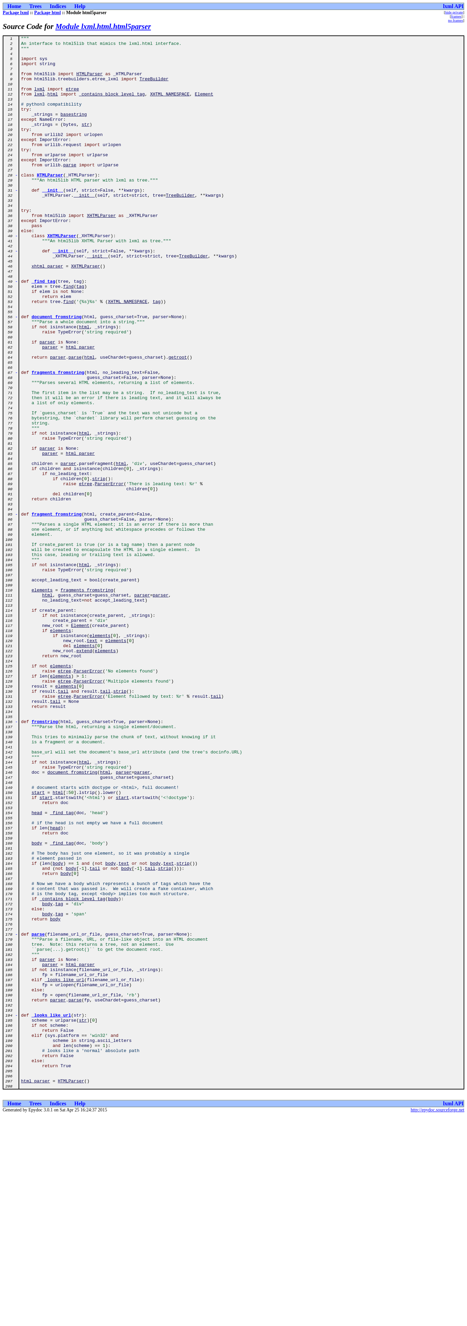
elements (41, 701)
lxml (39, 100)
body (36, 1005)
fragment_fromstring (57, 610)
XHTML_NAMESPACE (170, 106)
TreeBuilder (153, 88)
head (36, 968)
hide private (454, 12)
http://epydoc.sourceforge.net (437, 1320)
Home (14, 6)
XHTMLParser (101, 252)
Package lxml (16, 12)
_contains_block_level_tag (112, 106)
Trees (35, 6)
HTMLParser (89, 82)
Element (204, 106)
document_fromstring (57, 373)
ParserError (109, 574)
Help (79, 6)
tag (80, 337)
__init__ (52, 221)
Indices (58, 6)
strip (98, 567)
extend (84, 774)
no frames (455, 20)
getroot (177, 422)
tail (63, 823)
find (68, 337)
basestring (73, 130)
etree (72, 100)
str (85, 142)
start (38, 944)
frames (456, 16)
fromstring (45, 859)
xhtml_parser (47, 312)
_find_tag (43, 331)
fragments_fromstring (58, 440)
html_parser (80, 410)
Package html (47, 12)
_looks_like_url (64, 1169)
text (92, 762)
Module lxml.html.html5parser (103, 26)
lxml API (453, 6)
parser (47, 403)
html (52, 106)
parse (69, 191)
